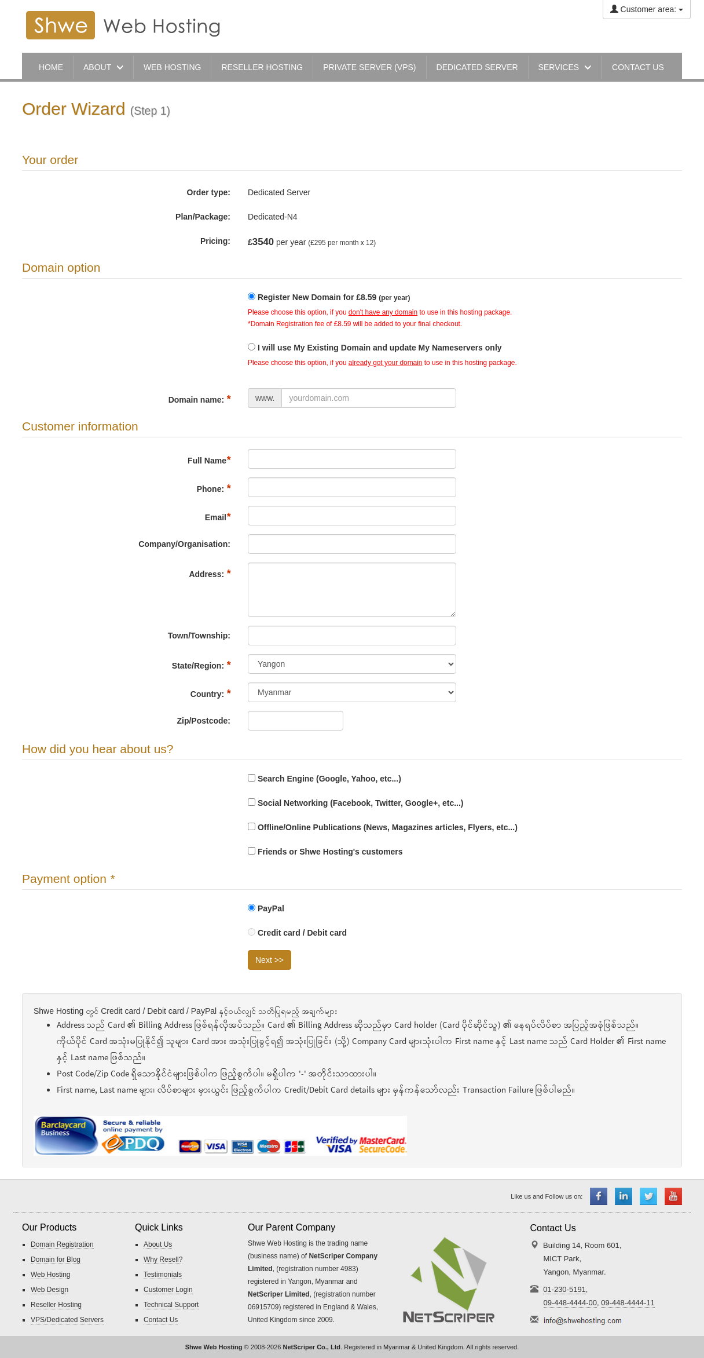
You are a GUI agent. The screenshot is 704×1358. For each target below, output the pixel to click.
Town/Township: (199, 635)
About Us (158, 1244)
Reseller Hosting (56, 1305)
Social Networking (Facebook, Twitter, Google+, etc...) (356, 803)
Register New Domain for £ (334, 297)
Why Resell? (163, 1259)
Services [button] (564, 67)
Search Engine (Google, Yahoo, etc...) (324, 778)
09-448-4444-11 (628, 1302)
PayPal (266, 908)
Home (51, 67)
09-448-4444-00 (570, 1302)
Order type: (208, 192)
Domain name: (199, 399)
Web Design (49, 1290)
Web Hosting (172, 67)
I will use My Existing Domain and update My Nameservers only (380, 347)
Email (217, 517)
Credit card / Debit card (297, 932)
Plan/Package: (202, 216)
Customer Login (168, 1290)
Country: (210, 693)
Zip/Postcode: (203, 720)
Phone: (213, 488)
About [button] (103, 67)
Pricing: (215, 241)
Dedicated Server (477, 67)
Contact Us (161, 1320)
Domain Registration (62, 1244)
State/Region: (201, 665)
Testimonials (163, 1275)
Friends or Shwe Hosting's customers (325, 851)
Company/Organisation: (184, 544)
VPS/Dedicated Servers (67, 1320)
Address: (209, 573)
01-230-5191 (564, 1289)
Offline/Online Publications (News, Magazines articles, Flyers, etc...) (383, 827)
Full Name (209, 460)
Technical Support (171, 1305)
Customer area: (646, 9)
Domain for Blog (55, 1259)
